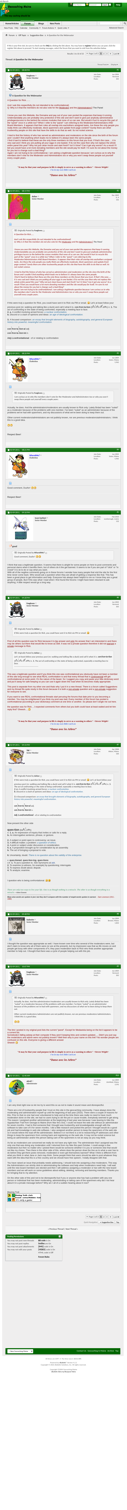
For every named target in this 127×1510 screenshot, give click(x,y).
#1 (118, 70)
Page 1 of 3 (93, 53)
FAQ (16, 28)
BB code (41, 1240)
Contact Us (81, 1350)
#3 (118, 353)
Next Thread (71, 1229)
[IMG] (41, 1246)
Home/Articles (12, 23)
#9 (118, 966)
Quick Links (62, 28)
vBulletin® (63, 1363)
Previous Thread (56, 1229)
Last (116, 53)
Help (118, 5)
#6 (118, 597)
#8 (118, 914)
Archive (110, 1350)
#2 (118, 190)
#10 (117, 1075)
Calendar (24, 28)
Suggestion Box (36, 35)
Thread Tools (102, 64)
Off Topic (22, 35)
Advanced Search (116, 28)
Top (117, 1222)
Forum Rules (43, 1257)
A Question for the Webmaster (28, 59)
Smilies (41, 1243)
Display (113, 64)
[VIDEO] (41, 1249)
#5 (118, 512)
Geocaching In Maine (97, 1350)
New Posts (8, 28)
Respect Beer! (14, 434)
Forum (27, 23)
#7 (118, 744)
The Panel (98, 107)
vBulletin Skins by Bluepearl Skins (63, 1372)
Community (34, 28)
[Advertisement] (49, 1305)
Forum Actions (48, 28)
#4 (118, 449)
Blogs (41, 23)
